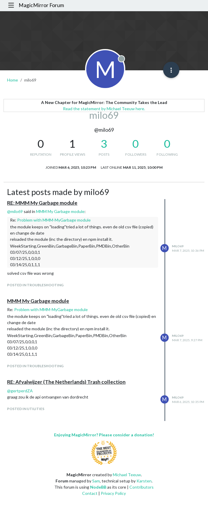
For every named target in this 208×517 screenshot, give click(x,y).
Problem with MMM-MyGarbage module (54, 219)
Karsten (144, 480)
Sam (96, 480)
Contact (90, 493)
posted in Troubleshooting (35, 285)
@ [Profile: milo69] (15, 211)
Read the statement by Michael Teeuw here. (104, 108)
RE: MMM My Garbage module (42, 203)
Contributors (141, 487)
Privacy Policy (113, 493)
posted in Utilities (25, 409)
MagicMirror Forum (41, 5)
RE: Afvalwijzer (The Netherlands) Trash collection (66, 382)
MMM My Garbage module (60, 211)
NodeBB (98, 487)
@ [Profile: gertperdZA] (20, 390)
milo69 (177, 246)
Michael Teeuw (127, 474)
